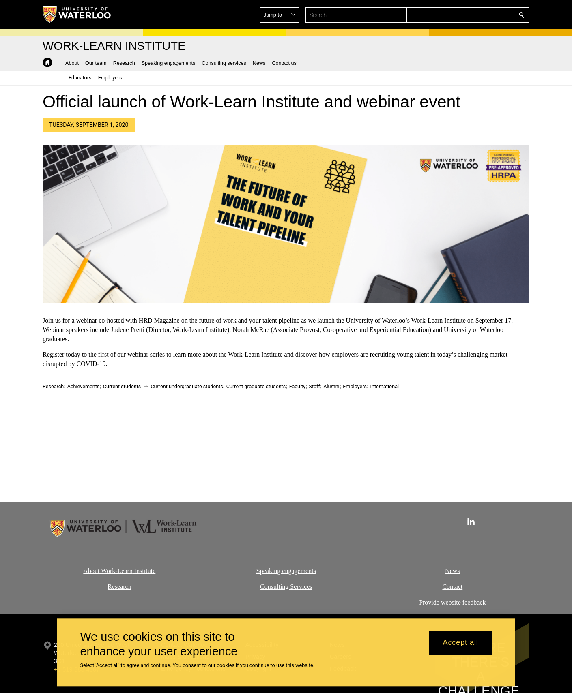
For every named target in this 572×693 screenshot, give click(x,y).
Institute (144, 570)
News (452, 570)
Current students (122, 386)
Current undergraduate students (187, 386)
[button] (463, 15)
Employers (355, 386)
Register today (61, 354)
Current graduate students (256, 386)
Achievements (83, 386)
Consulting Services (286, 586)
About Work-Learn (108, 570)
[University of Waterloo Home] (77, 14)
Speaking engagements (286, 570)
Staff (314, 386)
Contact (453, 586)
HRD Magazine (159, 320)
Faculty (297, 386)
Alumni (331, 386)
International (384, 386)
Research (53, 386)
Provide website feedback (452, 602)
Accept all (460, 643)
